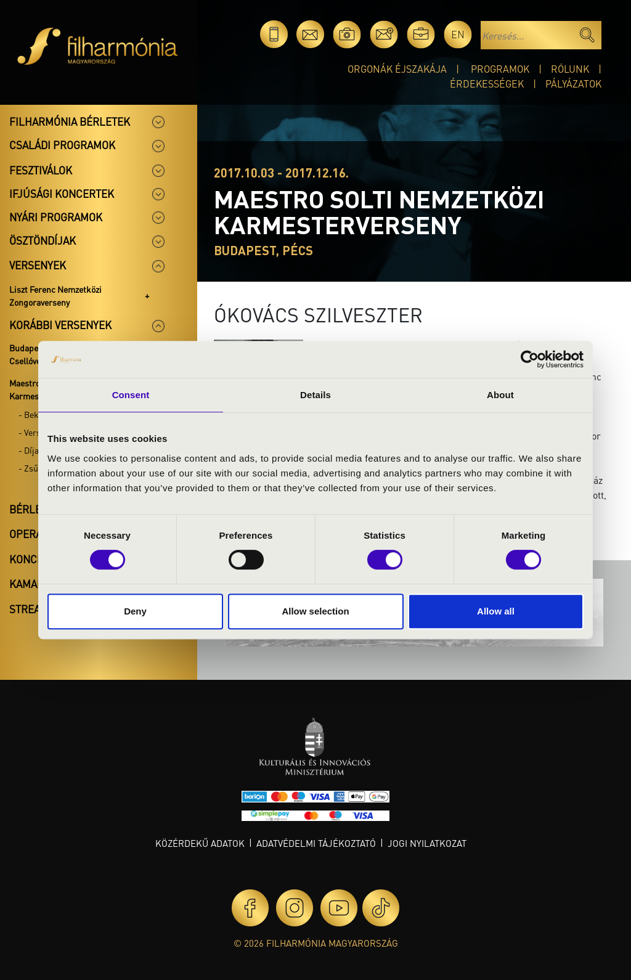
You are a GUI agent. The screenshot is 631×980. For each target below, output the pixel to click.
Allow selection (315, 611)
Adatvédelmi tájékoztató (316, 843)
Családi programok (62, 145)
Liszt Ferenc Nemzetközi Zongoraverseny (55, 296)
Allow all (496, 611)
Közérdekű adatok (200, 843)
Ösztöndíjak (42, 240)
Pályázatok (573, 83)
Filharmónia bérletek (69, 121)
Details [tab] (315, 395)
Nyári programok (55, 217)
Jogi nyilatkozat (427, 843)
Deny (135, 611)
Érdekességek (487, 83)
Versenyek (37, 265)
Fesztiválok (40, 170)
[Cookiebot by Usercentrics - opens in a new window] (530, 359)
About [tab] (500, 395)
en (458, 34)
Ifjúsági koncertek (61, 193)
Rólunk (570, 68)
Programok (500, 68)
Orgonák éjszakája (397, 68)
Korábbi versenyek (60, 325)
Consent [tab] (131, 395)
